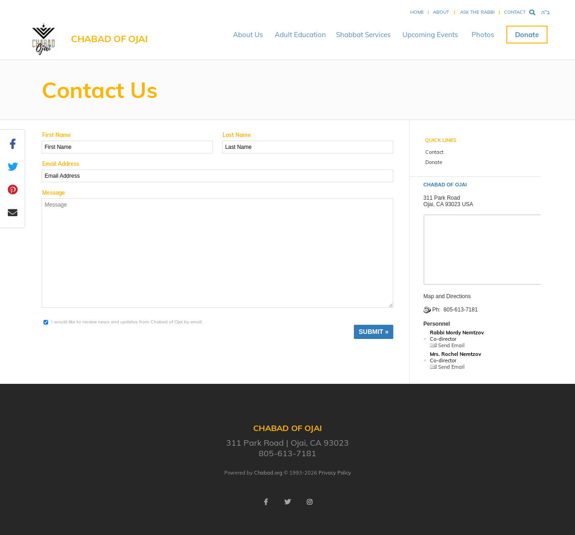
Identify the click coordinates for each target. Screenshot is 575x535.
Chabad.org (268, 472)
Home (417, 12)
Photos (483, 34)
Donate (527, 34)
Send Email (447, 345)
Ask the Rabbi (477, 12)
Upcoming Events (430, 34)
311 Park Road (441, 198)
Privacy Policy (335, 472)
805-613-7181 (461, 309)
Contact (515, 12)
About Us (248, 34)
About (441, 12)
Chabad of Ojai (109, 38)
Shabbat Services (363, 34)
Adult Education (300, 34)
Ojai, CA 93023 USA (448, 204)
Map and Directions (447, 296)
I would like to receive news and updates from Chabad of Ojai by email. (126, 322)
